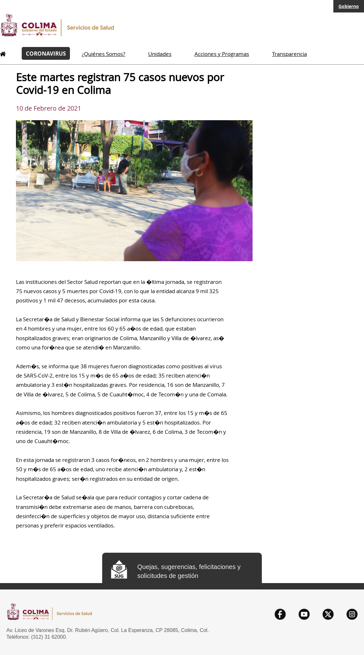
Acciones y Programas (221, 54)
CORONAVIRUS (46, 53)
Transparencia (289, 54)
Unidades (159, 54)
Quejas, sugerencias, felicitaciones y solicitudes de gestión (189, 571)
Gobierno (348, 6)
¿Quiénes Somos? (103, 54)
